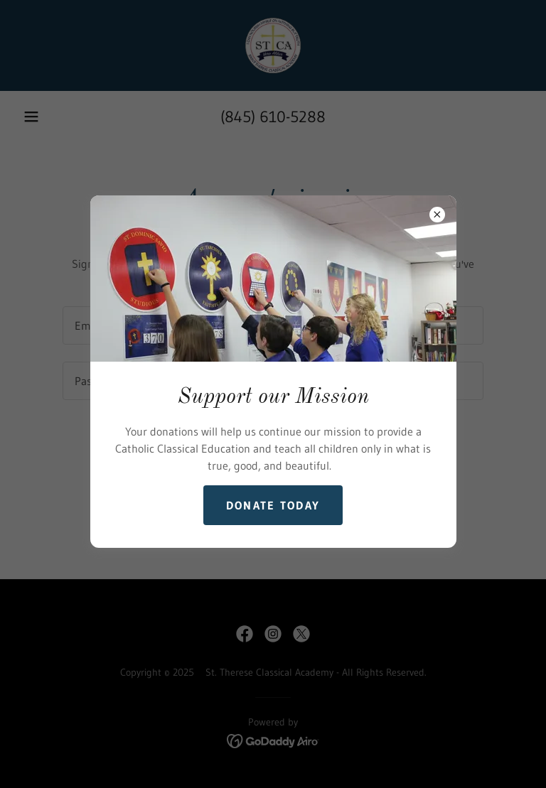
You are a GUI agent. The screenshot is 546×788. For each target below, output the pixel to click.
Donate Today (273, 505)
